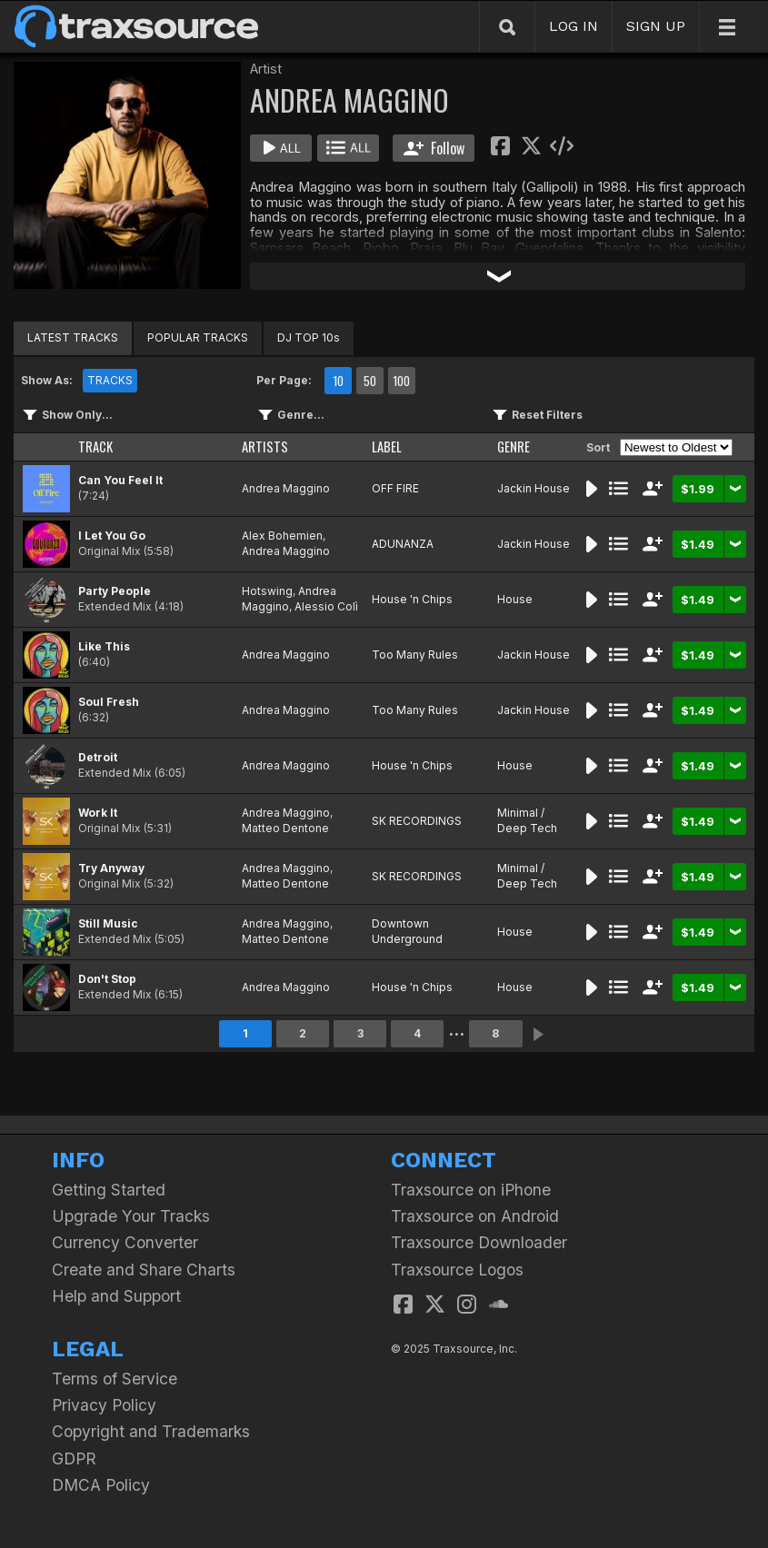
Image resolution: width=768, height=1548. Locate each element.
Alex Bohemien (282, 535)
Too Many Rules (415, 654)
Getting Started (108, 1189)
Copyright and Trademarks (151, 1431)
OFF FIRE (395, 488)
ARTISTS (265, 446)
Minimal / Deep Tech (527, 820)
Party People (114, 591)
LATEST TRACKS (72, 337)
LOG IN (573, 26)
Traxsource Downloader (479, 1242)
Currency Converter (125, 1242)
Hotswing (267, 591)
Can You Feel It (120, 480)
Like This (104, 646)
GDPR (74, 1458)
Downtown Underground (407, 931)
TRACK (95, 446)
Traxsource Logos (457, 1269)
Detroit (97, 757)
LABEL (387, 446)
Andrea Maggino (286, 488)
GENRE (513, 446)
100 (401, 381)
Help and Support (116, 1295)
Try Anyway (111, 868)
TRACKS (110, 380)
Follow (434, 148)
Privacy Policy (104, 1404)
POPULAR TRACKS (197, 337)
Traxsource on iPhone (471, 1189)
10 (338, 381)
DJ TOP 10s (308, 337)
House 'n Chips (412, 599)
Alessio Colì (326, 606)
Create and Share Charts (143, 1269)
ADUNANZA (403, 544)
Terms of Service (114, 1378)
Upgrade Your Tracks (131, 1216)
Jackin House (533, 488)
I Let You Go (111, 535)
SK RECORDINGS (417, 821)
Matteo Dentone (285, 828)
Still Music (108, 923)
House (515, 599)
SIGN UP (655, 26)
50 (370, 381)
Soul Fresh (108, 702)
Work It (97, 812)
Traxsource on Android (475, 1216)
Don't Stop (107, 979)
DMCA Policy (101, 1484)
